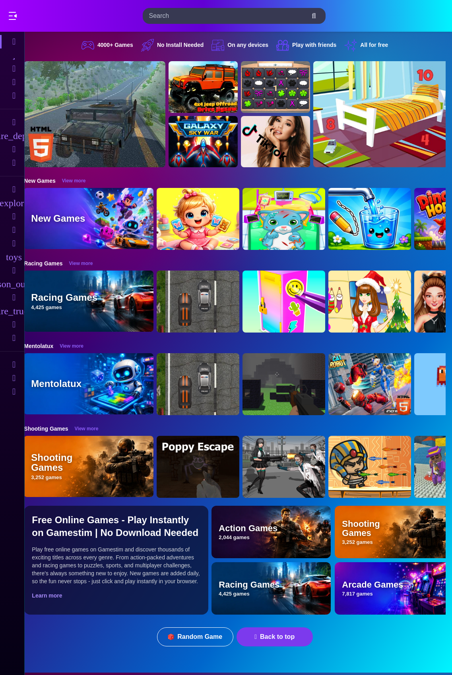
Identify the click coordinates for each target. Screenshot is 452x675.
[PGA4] (291, 384)
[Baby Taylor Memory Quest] (206, 219)
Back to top (278, 636)
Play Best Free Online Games (51, 16)
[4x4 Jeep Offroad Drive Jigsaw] (211, 87)
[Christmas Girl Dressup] (377, 302)
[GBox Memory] (283, 87)
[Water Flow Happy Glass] (377, 219)
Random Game (199, 636)
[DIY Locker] (291, 302)
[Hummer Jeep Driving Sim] (102, 114)
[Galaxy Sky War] (211, 142)
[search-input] (228, 16)
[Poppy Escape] (206, 467)
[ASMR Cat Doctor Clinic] (291, 219)
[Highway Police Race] (206, 302)
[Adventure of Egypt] (377, 467)
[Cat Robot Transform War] (377, 384)
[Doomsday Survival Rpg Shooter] (291, 467)
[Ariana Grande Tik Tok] (283, 142)
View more (81, 181)
